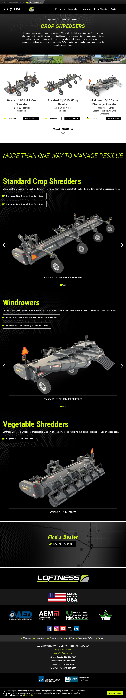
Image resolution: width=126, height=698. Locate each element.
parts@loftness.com (63, 653)
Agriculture (52, 20)
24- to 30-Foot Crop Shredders (63, 109)
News (100, 638)
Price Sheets (100, 9)
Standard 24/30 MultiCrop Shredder (63, 102)
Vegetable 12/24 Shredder (19, 439)
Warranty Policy (86, 638)
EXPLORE (12, 118)
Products (60, 9)
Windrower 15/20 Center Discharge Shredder (104, 102)
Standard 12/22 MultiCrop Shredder (21, 102)
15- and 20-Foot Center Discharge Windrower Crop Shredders (104, 111)
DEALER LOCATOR (63, 544)
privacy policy (28, 695)
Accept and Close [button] (115, 693)
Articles (70, 638)
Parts (113, 9)
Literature (86, 9)
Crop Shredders (72, 20)
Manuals (72, 9)
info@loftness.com (63, 649)
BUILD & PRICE (31, 118)
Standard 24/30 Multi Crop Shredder (24, 204)
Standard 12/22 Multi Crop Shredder (24, 196)
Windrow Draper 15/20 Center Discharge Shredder (31, 317)
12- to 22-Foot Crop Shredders (21, 109)
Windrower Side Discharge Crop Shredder (27, 326)
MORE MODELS (63, 131)
